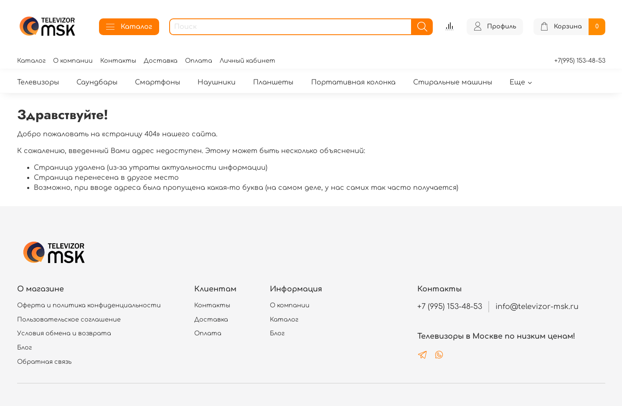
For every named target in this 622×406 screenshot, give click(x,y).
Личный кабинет (247, 60)
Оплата (198, 60)
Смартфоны (157, 82)
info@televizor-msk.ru (537, 306)
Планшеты (273, 82)
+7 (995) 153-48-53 (449, 306)
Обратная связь (44, 361)
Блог (24, 347)
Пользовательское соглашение (69, 319)
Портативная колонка (353, 82)
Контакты (118, 60)
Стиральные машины (452, 82)
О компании (73, 60)
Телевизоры (38, 82)
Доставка (161, 60)
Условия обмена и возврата (64, 333)
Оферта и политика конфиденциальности (89, 305)
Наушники (217, 82)
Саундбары (96, 82)
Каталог (129, 27)
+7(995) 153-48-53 (579, 60)
